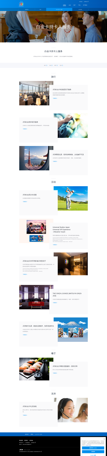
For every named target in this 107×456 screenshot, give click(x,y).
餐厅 (55, 65)
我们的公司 (21, 442)
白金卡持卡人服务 (59, 9)
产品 (79, 5)
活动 (50, 65)
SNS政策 (32, 442)
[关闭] (104, 443)
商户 (75, 5)
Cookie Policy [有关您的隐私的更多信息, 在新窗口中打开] (88, 449)
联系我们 (81, 1)
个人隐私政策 (27, 442)
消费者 (64, 5)
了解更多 (55, 98)
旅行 (40, 9)
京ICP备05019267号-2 (23, 451)
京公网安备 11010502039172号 (34, 451)
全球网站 (85, 1)
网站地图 (21, 440)
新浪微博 (28, 444)
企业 (70, 5)
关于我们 (85, 5)
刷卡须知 (80, 9)
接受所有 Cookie (93, 451)
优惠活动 (26, 9)
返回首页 (27, 434)
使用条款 (31, 440)
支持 (61, 65)
